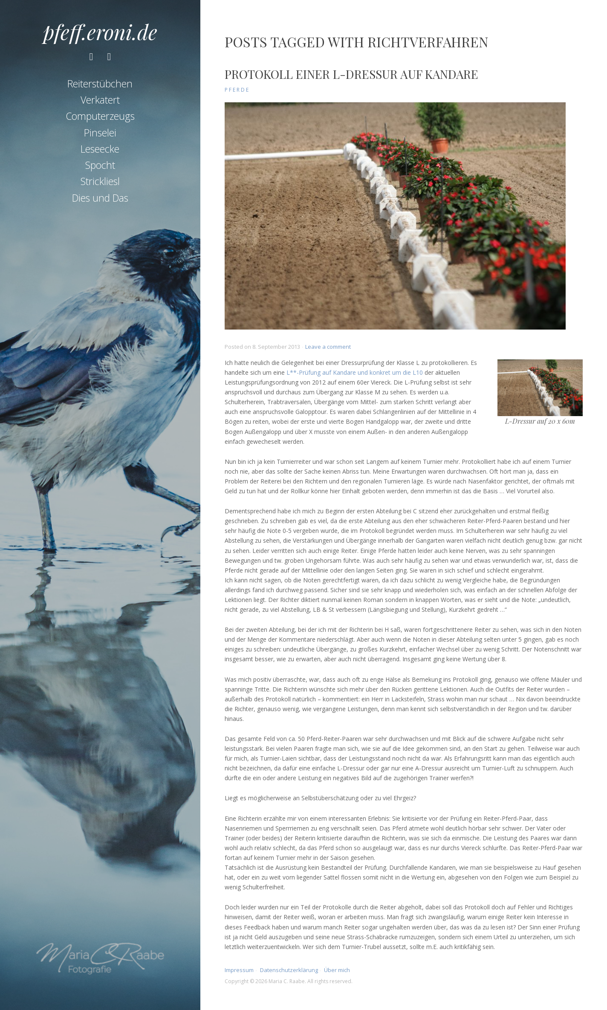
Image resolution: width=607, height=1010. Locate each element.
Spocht (100, 165)
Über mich (337, 970)
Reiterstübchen (100, 83)
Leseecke (100, 149)
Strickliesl (100, 181)
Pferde (237, 89)
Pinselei (100, 132)
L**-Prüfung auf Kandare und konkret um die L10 (354, 372)
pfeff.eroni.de (100, 31)
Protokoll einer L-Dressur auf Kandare (351, 74)
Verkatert (100, 100)
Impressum (239, 970)
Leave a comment (328, 346)
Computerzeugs (100, 116)
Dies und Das (100, 198)
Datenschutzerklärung (289, 970)
